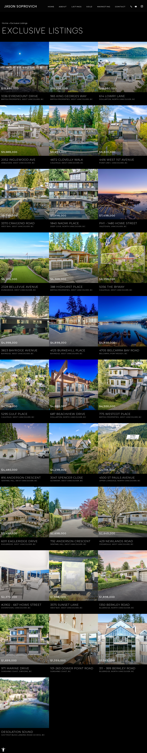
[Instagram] (142, 6)
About (63, 6)
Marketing (103, 6)
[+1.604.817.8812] (131, 6)
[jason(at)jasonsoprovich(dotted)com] (136, 6)
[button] (3, 749)
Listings (77, 6)
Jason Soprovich (20, 6)
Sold (89, 6)
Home (51, 6)
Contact (120, 6)
